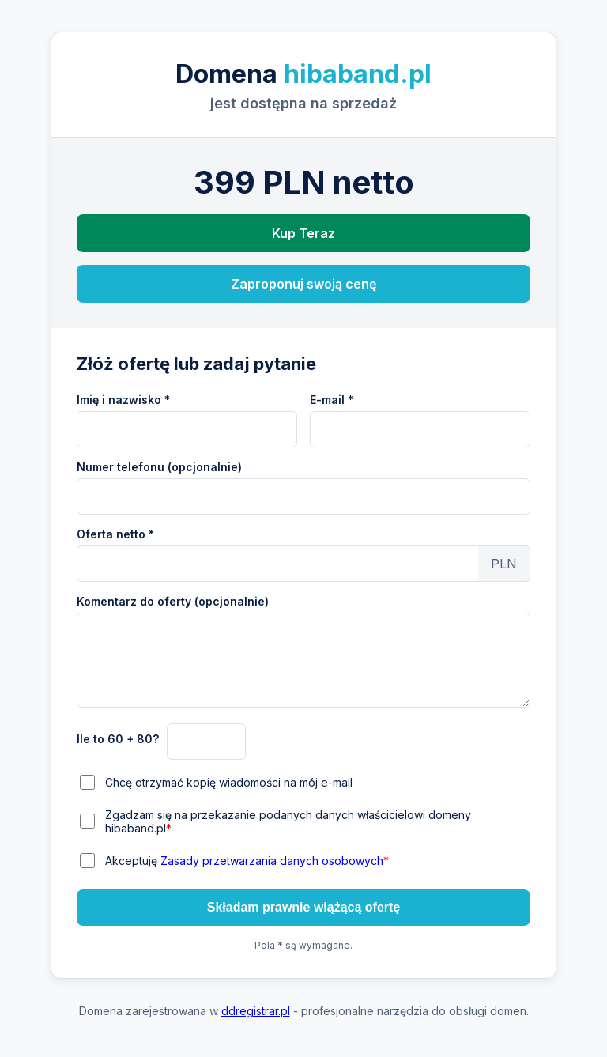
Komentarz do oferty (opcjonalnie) (173, 601)
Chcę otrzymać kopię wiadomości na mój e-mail (229, 782)
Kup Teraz (303, 233)
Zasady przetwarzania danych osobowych (271, 860)
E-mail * (331, 399)
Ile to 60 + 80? (118, 739)
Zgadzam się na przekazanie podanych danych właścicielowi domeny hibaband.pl (288, 821)
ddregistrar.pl (255, 1010)
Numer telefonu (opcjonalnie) (159, 467)
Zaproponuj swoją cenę (303, 284)
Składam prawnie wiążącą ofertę (304, 907)
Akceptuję (247, 860)
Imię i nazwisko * (123, 399)
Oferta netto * (115, 534)
